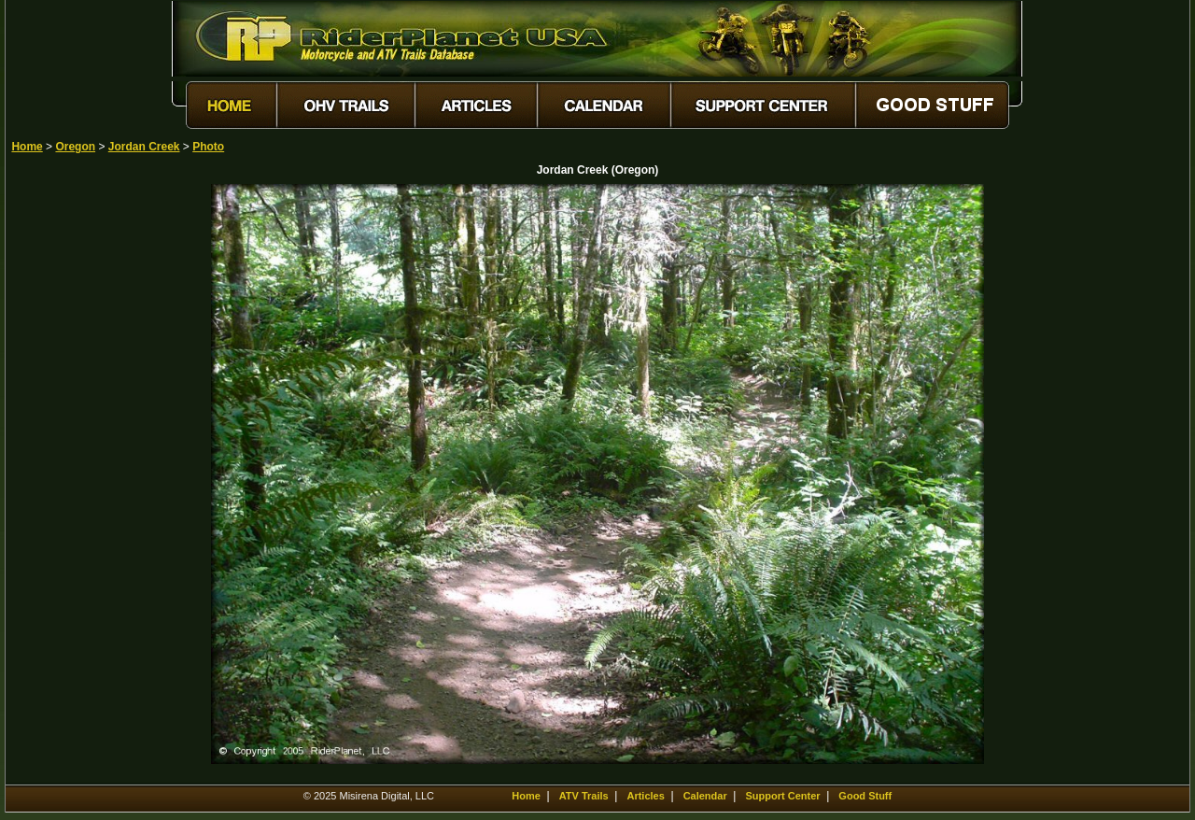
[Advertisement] (77, 464)
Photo (208, 146)
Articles (645, 795)
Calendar (705, 795)
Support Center (783, 795)
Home (26, 146)
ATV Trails (584, 795)
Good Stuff (865, 795)
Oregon (75, 146)
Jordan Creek (144, 146)
